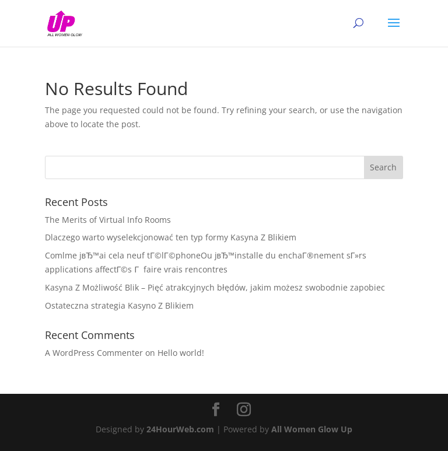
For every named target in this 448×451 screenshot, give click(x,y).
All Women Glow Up (311, 429)
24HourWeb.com (180, 429)
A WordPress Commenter (94, 352)
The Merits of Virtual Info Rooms (108, 219)
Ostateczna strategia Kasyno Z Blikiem (119, 305)
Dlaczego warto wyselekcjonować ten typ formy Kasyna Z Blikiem (170, 237)
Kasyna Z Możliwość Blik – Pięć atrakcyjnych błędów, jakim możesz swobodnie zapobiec (215, 287)
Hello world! (181, 352)
